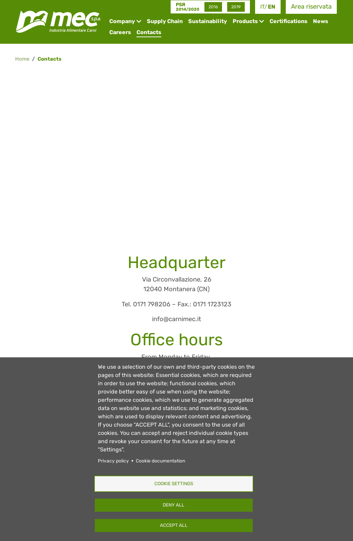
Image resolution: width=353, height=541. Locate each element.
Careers (120, 32)
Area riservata (311, 6)
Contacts (149, 32)
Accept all (174, 525)
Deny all (173, 505)
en (271, 6)
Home (22, 59)
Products (245, 21)
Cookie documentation (160, 460)
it (262, 6)
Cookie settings (173, 483)
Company (122, 21)
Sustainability (207, 21)
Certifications (288, 21)
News (320, 21)
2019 (236, 6)
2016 (213, 6)
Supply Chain (165, 21)
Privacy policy (113, 460)
